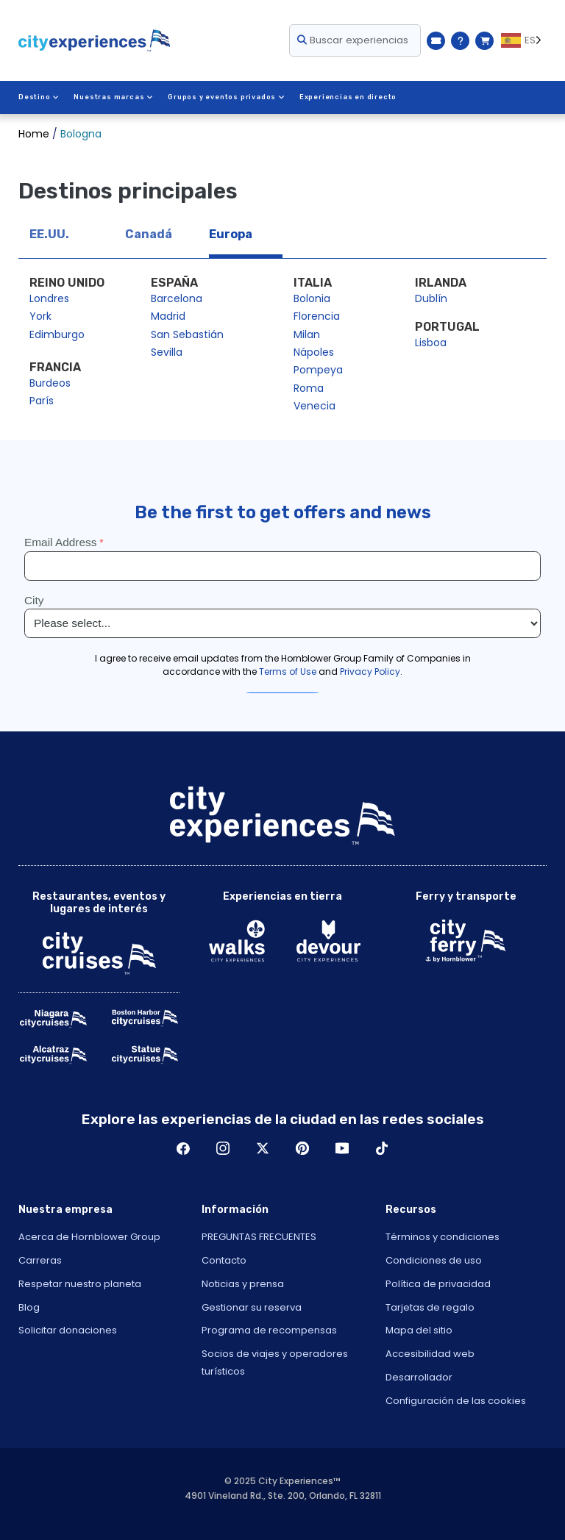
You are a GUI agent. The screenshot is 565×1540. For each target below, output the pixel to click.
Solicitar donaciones (67, 1330)
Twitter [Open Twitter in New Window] (262, 1148)
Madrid (168, 316)
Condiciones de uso (433, 1260)
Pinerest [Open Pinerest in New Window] (302, 1148)
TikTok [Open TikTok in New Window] (381, 1148)
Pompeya (318, 369)
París (41, 400)
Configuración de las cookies (455, 1401)
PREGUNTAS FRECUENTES (259, 1237)
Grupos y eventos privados (226, 97)
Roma (309, 388)
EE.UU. (49, 234)
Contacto (224, 1260)
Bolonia (312, 298)
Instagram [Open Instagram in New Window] (223, 1148)
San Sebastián (187, 334)
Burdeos (50, 383)
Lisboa (431, 342)
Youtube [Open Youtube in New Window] (342, 1148)
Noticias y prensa (243, 1284)
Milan (307, 334)
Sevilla (166, 352)
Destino (38, 97)
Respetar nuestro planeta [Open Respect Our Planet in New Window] (79, 1284)
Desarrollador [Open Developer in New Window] (418, 1377)
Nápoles (314, 352)
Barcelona (176, 298)
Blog (29, 1307)
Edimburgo (57, 334)
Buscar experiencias (352, 40)
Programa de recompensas (269, 1330)
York (40, 316)
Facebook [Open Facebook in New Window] (183, 1148)
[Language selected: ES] (524, 40)
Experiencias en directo (348, 97)
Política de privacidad (438, 1284)
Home (33, 133)
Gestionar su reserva (252, 1307)
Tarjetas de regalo (430, 1307)
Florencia (317, 316)
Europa (230, 234)
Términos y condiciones (442, 1237)
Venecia (314, 405)
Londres (49, 298)
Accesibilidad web (430, 1354)
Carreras (40, 1260)
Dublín (431, 298)
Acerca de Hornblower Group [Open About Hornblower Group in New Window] (89, 1237)
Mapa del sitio (418, 1330)
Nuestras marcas (113, 97)
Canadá (148, 234)
